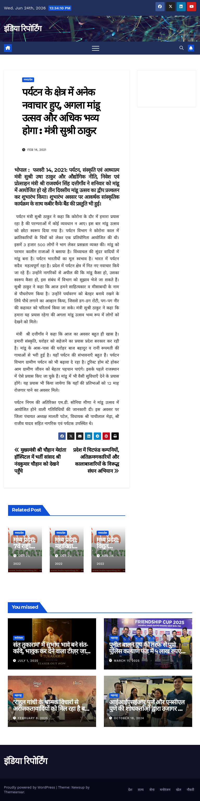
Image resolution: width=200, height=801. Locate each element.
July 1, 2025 (28, 660)
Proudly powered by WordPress (30, 787)
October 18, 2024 (129, 718)
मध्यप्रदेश (28, 79)
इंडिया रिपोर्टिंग (22, 28)
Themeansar (14, 792)
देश (130, 790)
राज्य (141, 790)
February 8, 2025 (33, 718)
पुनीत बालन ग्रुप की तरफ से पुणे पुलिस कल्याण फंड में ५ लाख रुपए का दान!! (145, 651)
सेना (151, 790)
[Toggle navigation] (96, 48)
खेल (178, 790)
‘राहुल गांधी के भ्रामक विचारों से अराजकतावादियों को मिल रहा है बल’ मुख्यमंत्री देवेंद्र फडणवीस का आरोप (51, 708)
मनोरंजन (19, 637)
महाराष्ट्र (114, 637)
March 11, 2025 (127, 660)
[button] (181, 47)
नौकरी (190, 790)
